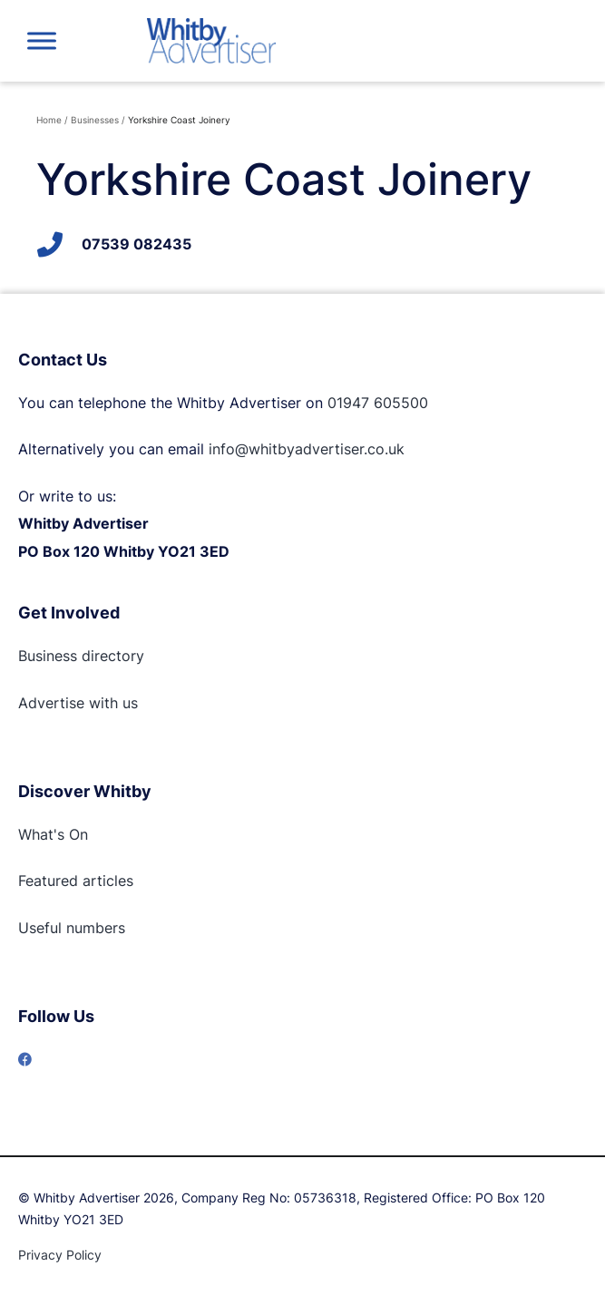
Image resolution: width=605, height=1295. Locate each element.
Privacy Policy (60, 1254)
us (128, 703)
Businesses (95, 119)
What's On (53, 834)
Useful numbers (71, 928)
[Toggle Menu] (41, 40)
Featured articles (75, 880)
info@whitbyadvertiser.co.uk (307, 449)
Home (49, 119)
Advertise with (68, 703)
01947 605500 (377, 403)
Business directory (81, 656)
